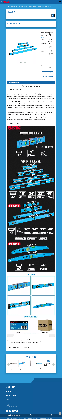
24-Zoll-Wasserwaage (42, 344)
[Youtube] (13, 411)
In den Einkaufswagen (47, 76)
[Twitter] (10, 411)
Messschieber (30, 368)
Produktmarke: (44, 43)
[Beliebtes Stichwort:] (53, 15)
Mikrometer (47, 368)
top (60, 413)
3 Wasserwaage (25, 347)
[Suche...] (29, 15)
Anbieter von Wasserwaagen (14, 339)
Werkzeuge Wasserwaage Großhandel (17, 342)
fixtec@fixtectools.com (14, 401)
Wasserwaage (35, 339)
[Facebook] (7, 411)
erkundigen (47, 73)
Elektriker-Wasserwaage (13, 347)
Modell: (42, 39)
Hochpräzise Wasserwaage (28, 344)
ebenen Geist (27, 339)
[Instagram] (16, 411)
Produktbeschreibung (13, 82)
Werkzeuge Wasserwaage (14, 344)
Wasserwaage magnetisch (34, 342)
